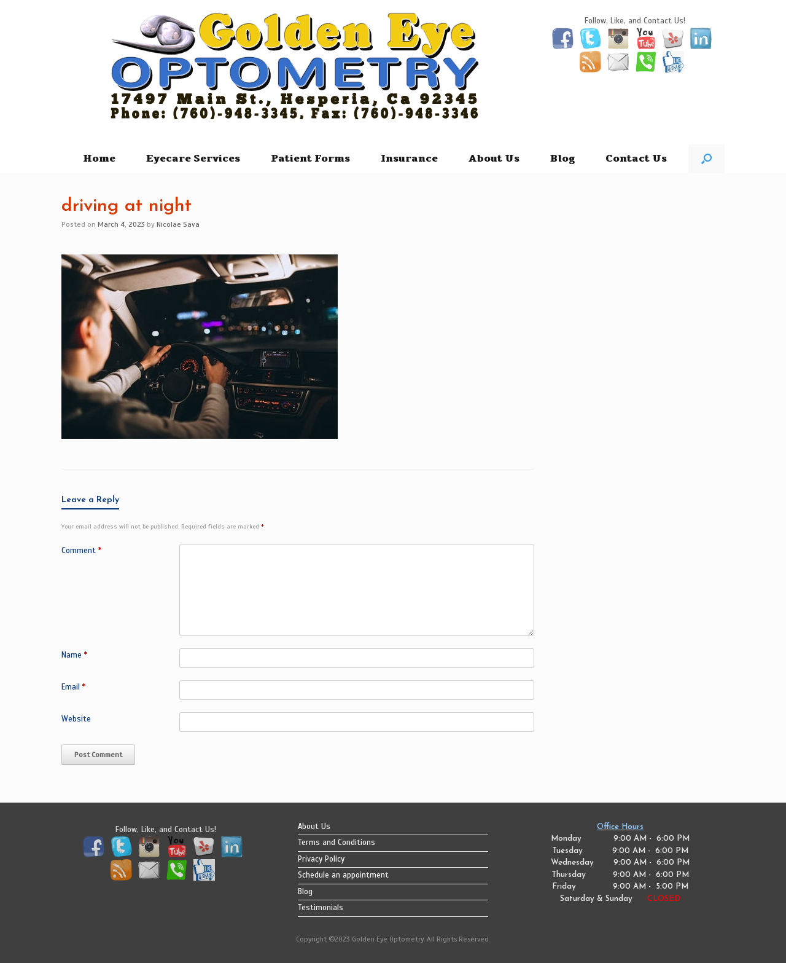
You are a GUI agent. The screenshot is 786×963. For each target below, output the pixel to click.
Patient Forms (310, 158)
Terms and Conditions (336, 842)
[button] (706, 158)
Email (73, 687)
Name (74, 655)
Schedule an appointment (343, 875)
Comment (81, 551)
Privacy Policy (321, 859)
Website (76, 719)
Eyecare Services (193, 158)
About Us (494, 158)
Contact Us (636, 158)
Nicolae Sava (178, 224)
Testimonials (320, 908)
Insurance (409, 158)
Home (99, 158)
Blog (562, 158)
